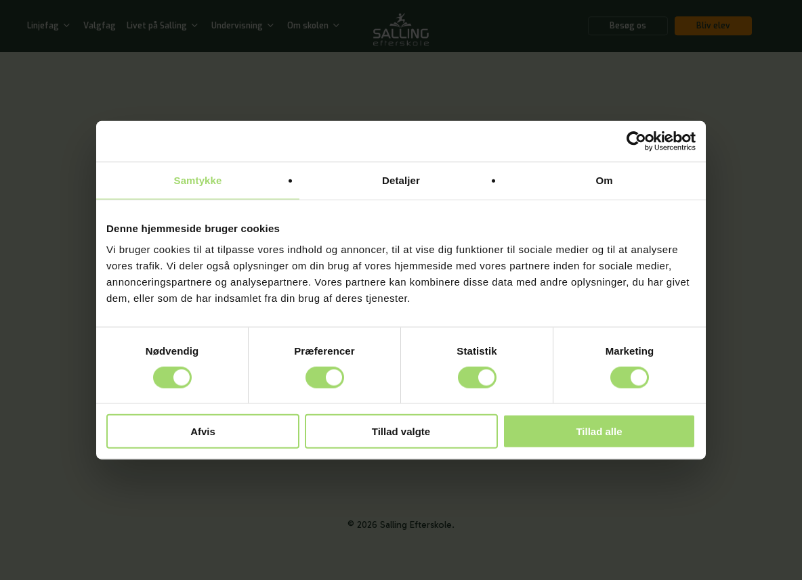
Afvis (202, 431)
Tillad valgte (401, 431)
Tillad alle (599, 431)
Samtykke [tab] (198, 179)
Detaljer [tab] (401, 179)
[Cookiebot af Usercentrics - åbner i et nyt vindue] (636, 141)
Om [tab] (603, 179)
